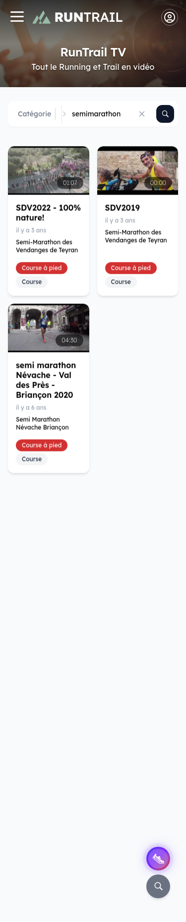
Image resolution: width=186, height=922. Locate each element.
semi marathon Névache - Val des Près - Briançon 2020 (46, 380)
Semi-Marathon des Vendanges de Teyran (47, 246)
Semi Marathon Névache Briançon (42, 423)
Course (32, 281)
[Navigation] (17, 17)
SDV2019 (122, 207)
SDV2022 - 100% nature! (48, 212)
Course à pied (42, 267)
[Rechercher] (165, 114)
